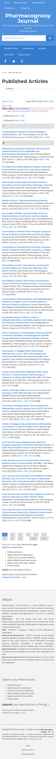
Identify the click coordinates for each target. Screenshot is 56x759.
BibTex (46, 101)
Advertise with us (28, 750)
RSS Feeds (8, 55)
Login (24, 577)
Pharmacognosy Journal (28, 18)
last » (44, 538)
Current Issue (28, 48)
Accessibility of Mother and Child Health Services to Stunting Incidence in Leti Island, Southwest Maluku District (25, 216)
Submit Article (24, 55)
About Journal (20, 3)
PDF (3, 162)
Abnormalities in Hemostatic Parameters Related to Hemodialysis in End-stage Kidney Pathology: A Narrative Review (27, 185)
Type (5, 106)
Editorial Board (39, 3)
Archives (42, 48)
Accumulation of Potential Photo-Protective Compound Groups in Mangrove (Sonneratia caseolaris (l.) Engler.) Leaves (26, 234)
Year (10, 106)
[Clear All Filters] (22, 109)
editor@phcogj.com (35, 739)
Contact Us (25, 8)
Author (5, 101)
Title (11, 101)
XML (52, 101)
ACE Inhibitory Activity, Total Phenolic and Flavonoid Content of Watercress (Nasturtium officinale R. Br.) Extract (25, 268)
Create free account (11, 577)
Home (6, 3)
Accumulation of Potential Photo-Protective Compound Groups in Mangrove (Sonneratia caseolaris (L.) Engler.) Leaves (26, 250)
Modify (5, 544)
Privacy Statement (28, 754)
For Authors (9, 8)
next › (33, 538)
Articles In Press (11, 48)
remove (13, 544)
